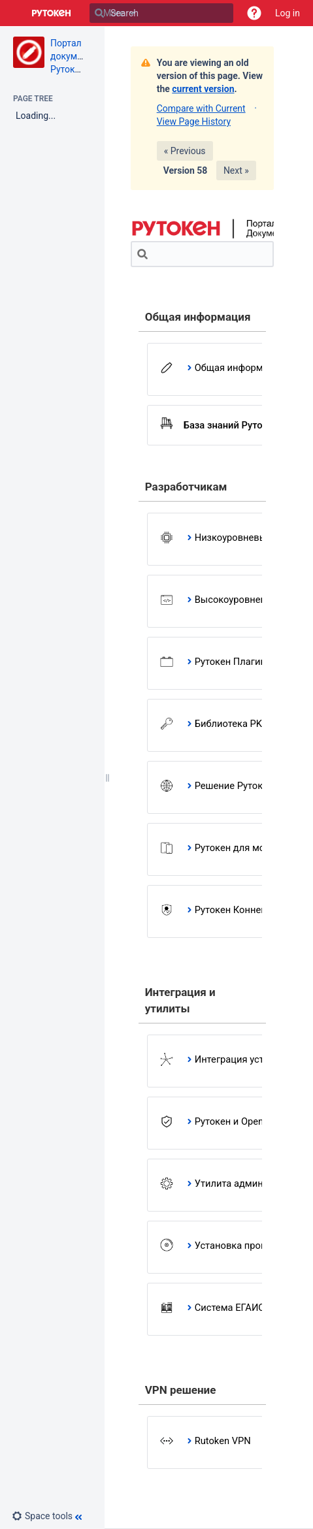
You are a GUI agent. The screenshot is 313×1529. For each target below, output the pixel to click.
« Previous (185, 151)
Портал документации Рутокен (81, 56)
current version (203, 89)
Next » (236, 170)
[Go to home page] (52, 13)
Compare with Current (201, 108)
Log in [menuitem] (287, 13)
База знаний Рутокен (231, 425)
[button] (254, 13)
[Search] (99, 13)
